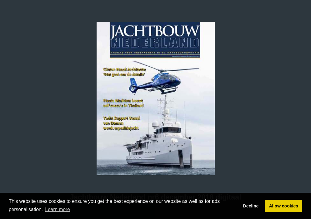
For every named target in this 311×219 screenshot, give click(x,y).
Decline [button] (250, 205)
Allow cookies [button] (283, 205)
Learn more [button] (57, 209)
